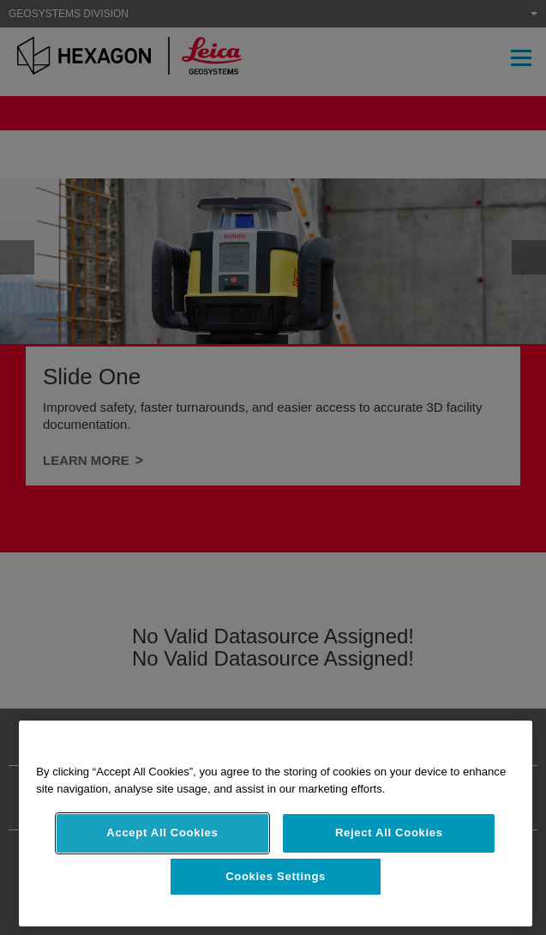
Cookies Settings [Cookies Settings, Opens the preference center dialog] (275, 876)
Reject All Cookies (389, 832)
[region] (275, 823)
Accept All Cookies (162, 832)
